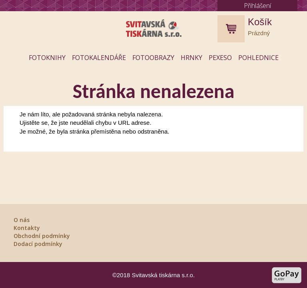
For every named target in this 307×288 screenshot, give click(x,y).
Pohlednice (258, 57)
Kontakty (27, 228)
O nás (22, 220)
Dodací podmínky (38, 244)
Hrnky (191, 57)
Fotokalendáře (99, 57)
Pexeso (220, 57)
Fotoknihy (47, 57)
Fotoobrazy (153, 57)
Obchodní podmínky (42, 236)
